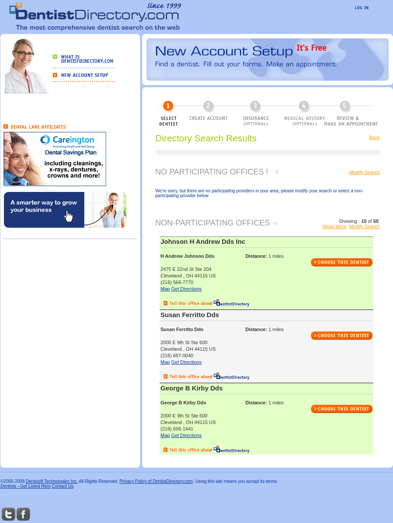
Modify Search (364, 172)
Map (165, 288)
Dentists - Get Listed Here (25, 486)
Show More (334, 226)
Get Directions (186, 288)
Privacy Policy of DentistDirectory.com (156, 481)
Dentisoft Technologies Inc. (52, 481)
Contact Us (62, 486)
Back (374, 137)
